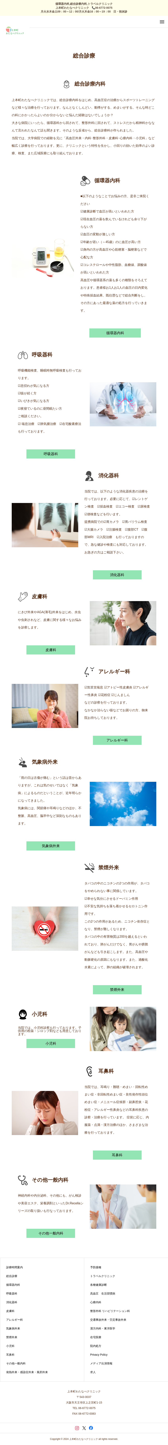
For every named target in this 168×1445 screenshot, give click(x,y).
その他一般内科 (50, 1233)
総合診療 (11, 1276)
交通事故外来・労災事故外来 (108, 1319)
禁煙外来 (117, 990)
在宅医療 (95, 1337)
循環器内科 (115, 333)
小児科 (50, 1043)
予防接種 (95, 1267)
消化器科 (117, 575)
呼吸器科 (51, 454)
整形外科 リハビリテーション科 (110, 1311)
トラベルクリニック (102, 1276)
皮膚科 (50, 650)
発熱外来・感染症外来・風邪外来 (27, 1372)
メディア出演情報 (101, 1363)
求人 (93, 1372)
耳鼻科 (117, 1155)
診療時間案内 (14, 1267)
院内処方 (95, 1346)
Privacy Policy (98, 1354)
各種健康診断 (98, 1284)
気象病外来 (51, 846)
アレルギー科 (117, 740)
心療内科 (95, 1302)
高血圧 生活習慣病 (102, 1293)
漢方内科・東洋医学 (102, 1328)
